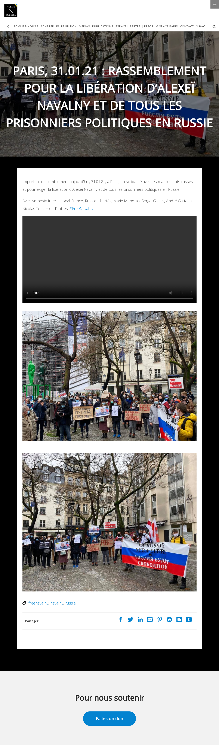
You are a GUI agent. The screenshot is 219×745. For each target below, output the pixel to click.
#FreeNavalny (81, 208)
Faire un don (66, 26)
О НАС (200, 26)
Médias (84, 26)
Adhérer (47, 26)
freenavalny (38, 603)
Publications (102, 26)
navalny (56, 603)
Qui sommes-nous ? (22, 26)
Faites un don (109, 718)
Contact (187, 26)
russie (70, 603)
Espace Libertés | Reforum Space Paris (146, 26)
